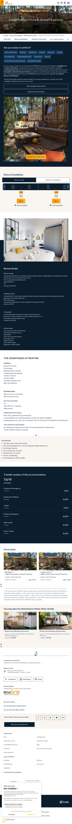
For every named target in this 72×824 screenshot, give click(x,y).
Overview (7, 39)
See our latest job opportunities (14, 710)
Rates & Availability (21, 39)
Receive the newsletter (19, 724)
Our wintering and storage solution (15, 706)
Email (38, 679)
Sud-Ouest (40, 764)
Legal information (9, 819)
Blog (38, 745)
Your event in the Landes (44, 748)
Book (21, 201)
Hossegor (7, 760)
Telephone (10, 679)
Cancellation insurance (11, 745)
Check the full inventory (36, 92)
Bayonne (39, 760)
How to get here (8, 752)
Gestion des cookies (43, 816)
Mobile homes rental (30, 35)
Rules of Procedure (43, 812)
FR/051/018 (14, 777)
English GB (68, 3)
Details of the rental (39, 39)
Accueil (6, 35)
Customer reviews (42, 741)
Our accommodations (16, 35)
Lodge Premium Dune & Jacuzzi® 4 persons (51, 35)
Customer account (9, 741)
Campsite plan (41, 737)
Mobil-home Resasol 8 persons (17, 631)
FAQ (5, 737)
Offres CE (7, 748)
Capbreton (7, 768)
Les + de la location (57, 39)
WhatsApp (25, 679)
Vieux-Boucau (8, 764)
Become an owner (9, 702)
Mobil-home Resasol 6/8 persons (53, 631)
